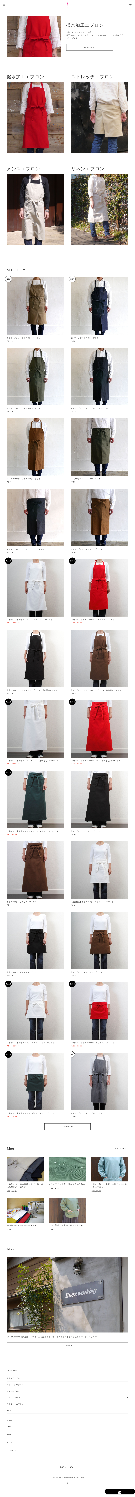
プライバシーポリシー (58, 1477)
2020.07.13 (12, 1229)
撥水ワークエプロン (15, 1404)
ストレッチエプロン (15, 1385)
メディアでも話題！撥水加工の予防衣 (67, 1184)
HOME (10, 1427)
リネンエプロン (13, 1398)
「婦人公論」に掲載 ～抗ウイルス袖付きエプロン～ (109, 1185)
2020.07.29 (96, 1191)
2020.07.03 (54, 1229)
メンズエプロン (13, 1391)
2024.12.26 (12, 1191)
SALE (9, 1411)
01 (54, 54)
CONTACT (11, 1451)
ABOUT (10, 1435)
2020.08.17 (54, 1188)
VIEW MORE (89, 47)
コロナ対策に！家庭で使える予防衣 (66, 1225)
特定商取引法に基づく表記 (75, 1477)
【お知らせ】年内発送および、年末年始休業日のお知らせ (25, 1185)
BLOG (9, 1443)
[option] (34, 36)
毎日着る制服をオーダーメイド (22, 1225)
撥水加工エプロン (14, 1379)
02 (58, 54)
